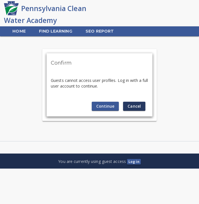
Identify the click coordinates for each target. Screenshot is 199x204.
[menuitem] (18, 31)
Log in (133, 161)
